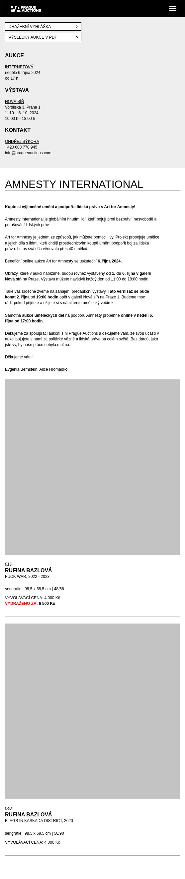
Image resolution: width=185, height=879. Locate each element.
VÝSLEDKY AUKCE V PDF (33, 37)
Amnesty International (24, 219)
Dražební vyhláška (30, 26)
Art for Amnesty (19, 237)
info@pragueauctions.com (28, 153)
